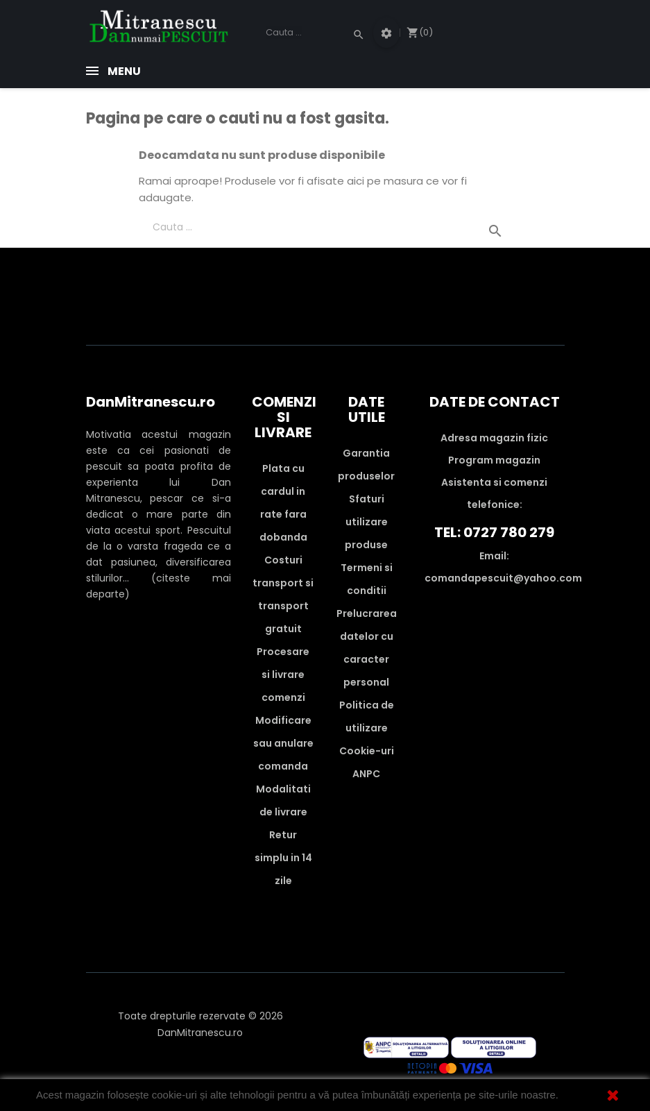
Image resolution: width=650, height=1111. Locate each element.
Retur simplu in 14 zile (283, 858)
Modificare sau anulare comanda (283, 743)
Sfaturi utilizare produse (366, 522)
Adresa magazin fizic (494, 438)
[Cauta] (312, 32)
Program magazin (494, 460)
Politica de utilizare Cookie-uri (366, 728)
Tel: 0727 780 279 (494, 532)
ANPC (366, 774)
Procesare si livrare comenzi (283, 674)
